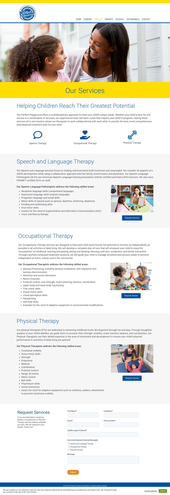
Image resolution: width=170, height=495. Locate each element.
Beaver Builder (102, 486)
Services (100, 19)
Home (80, 19)
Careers (89, 19)
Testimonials (134, 19)
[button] (132, 218)
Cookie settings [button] (150, 491)
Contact (147, 19)
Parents (110, 19)
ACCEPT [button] (163, 491)
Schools (121, 19)
